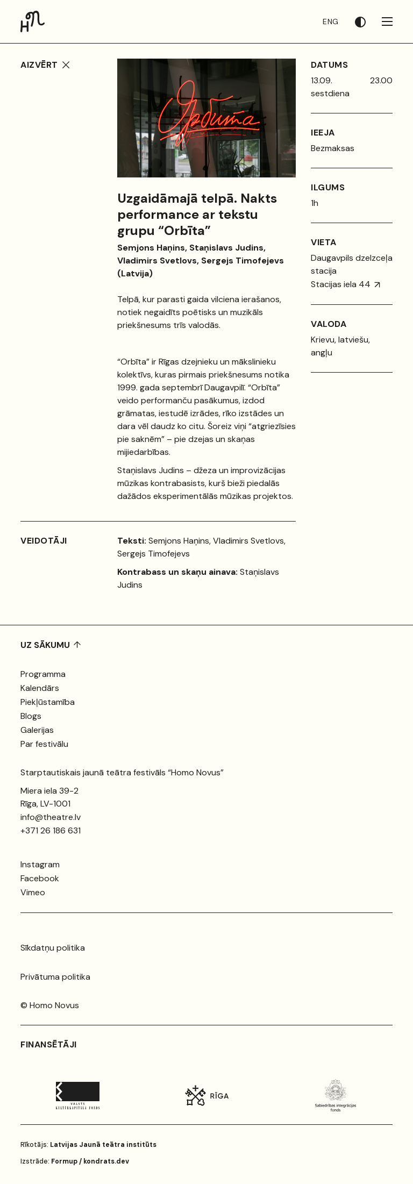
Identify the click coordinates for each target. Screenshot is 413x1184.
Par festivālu (44, 744)
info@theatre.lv (50, 817)
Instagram (40, 864)
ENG (331, 21)
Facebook (39, 878)
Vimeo (32, 892)
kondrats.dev (106, 1161)
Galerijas (37, 730)
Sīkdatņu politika (52, 947)
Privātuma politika (55, 976)
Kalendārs (39, 688)
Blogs (30, 716)
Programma (43, 674)
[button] (368, 21)
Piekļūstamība (47, 702)
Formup (64, 1161)
